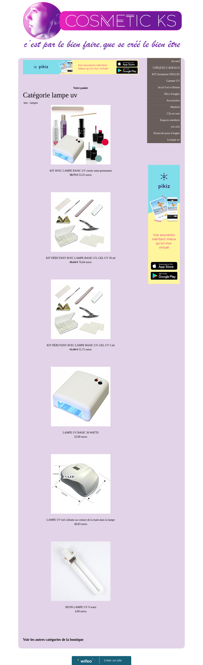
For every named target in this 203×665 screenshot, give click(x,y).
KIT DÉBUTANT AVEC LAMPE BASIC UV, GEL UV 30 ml (80, 258)
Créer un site (113, 660)
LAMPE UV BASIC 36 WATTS (81, 432)
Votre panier (80, 87)
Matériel (175, 107)
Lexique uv (173, 139)
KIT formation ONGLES (166, 74)
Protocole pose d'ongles (167, 133)
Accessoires (173, 100)
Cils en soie (173, 113)
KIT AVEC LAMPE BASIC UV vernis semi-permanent (81, 170)
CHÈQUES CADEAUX (166, 67)
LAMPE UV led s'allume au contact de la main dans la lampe (81, 519)
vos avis (175, 126)
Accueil (175, 61)
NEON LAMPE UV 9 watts (80, 607)
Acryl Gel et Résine (169, 87)
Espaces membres (170, 120)
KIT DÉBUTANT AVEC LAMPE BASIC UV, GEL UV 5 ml (81, 345)
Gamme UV (173, 80)
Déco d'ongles (172, 93)
